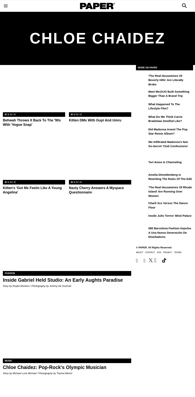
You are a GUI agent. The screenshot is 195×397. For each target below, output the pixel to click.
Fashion (10, 273)
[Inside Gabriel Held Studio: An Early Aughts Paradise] (67, 239)
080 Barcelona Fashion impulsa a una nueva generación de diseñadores (169, 232)
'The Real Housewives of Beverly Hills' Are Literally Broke (165, 80)
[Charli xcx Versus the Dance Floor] (141, 206)
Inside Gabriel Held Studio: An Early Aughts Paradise (63, 280)
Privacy (167, 252)
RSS (159, 252)
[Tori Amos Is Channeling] (141, 165)
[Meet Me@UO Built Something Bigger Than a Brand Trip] (141, 94)
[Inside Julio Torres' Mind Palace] (141, 218)
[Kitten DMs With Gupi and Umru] (100, 91)
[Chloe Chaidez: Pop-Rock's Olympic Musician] (67, 326)
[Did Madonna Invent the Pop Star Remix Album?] (141, 132)
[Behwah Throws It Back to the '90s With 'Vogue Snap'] (34, 91)
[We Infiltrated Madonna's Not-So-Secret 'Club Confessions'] (141, 144)
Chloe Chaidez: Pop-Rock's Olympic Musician (54, 367)
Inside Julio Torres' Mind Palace (170, 215)
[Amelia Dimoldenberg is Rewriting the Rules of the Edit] (141, 177)
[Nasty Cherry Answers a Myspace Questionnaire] (100, 159)
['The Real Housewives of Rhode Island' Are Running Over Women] (141, 190)
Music (11, 114)
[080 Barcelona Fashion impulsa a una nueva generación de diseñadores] (141, 231)
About (139, 252)
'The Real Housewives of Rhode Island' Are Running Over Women (170, 191)
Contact (150, 252)
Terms (177, 252)
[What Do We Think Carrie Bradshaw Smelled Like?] (141, 119)
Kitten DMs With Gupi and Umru (95, 120)
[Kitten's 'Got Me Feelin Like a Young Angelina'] (34, 159)
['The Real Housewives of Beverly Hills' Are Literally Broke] (141, 78)
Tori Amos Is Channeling (165, 162)
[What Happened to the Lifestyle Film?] (141, 107)
